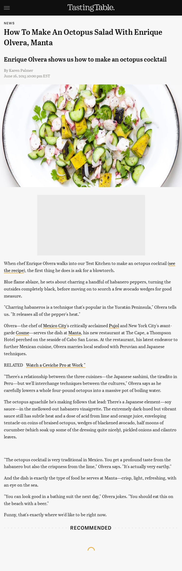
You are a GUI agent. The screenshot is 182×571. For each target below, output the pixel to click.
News (9, 23)
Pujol (114, 325)
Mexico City (54, 325)
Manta (74, 332)
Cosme (22, 332)
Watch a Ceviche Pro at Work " (56, 365)
